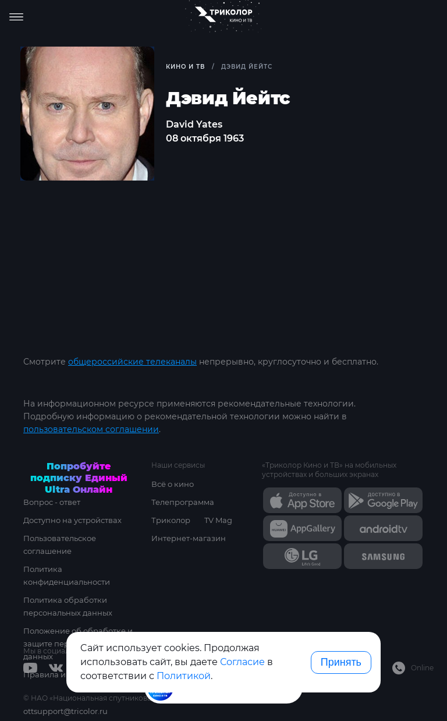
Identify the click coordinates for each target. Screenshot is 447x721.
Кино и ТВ (185, 66)
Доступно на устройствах (72, 520)
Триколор (170, 520)
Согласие (242, 661)
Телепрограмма (182, 502)
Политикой (184, 675)
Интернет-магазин (188, 538)
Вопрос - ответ (51, 502)
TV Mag (218, 520)
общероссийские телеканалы (132, 361)
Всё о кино (172, 484)
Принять (341, 662)
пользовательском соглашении (91, 429)
